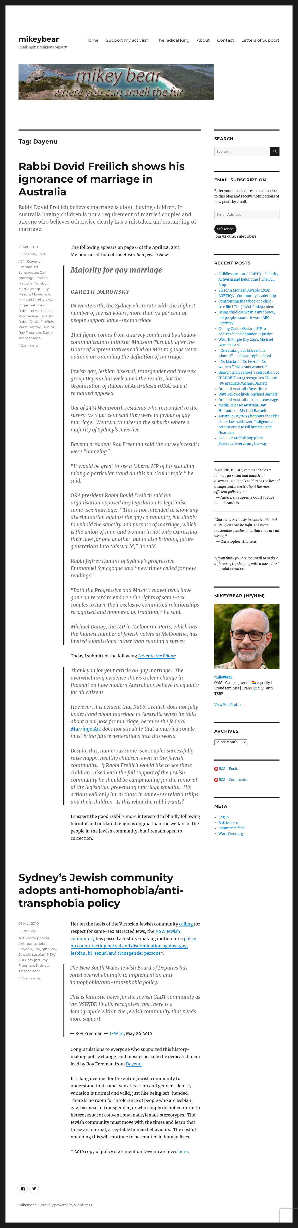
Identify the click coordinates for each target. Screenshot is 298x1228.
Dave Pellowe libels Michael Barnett (247, 394)
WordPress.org (230, 833)
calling (186, 924)
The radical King (173, 40)
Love (42, 254)
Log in (223, 817)
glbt (45, 949)
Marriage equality (34, 289)
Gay (37, 949)
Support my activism (127, 40)
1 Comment (28, 345)
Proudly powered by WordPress (66, 1205)
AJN (22, 261)
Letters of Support (260, 40)
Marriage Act (86, 729)
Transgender (29, 971)
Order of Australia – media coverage (248, 400)
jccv (53, 949)
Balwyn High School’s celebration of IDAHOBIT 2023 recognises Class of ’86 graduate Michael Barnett (248, 378)
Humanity (27, 254)
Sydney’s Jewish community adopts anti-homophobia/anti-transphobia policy (101, 890)
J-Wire (117, 1033)
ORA (49, 300)
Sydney (42, 965)
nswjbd (33, 960)
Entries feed (228, 822)
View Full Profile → (230, 704)
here (183, 1151)
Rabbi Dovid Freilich (36, 321)
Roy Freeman (30, 332)
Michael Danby (31, 300)
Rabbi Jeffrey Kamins (36, 327)
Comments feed (231, 828)
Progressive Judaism (36, 316)
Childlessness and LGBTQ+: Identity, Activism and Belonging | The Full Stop (248, 279)
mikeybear (39, 39)
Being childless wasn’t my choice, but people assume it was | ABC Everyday (246, 317)
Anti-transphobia (33, 943)
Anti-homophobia (34, 938)
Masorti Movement (34, 294)
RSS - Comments (230, 779)
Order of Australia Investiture (242, 389)
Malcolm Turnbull (34, 283)
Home (92, 40)
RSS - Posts (226, 769)
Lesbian (38, 954)
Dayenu (34, 261)
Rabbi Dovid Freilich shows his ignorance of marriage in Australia (102, 179)
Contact (225, 40)
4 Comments (30, 978)
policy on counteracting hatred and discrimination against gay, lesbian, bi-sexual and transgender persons (133, 946)
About (203, 40)
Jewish (42, 278)
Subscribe (225, 229)
